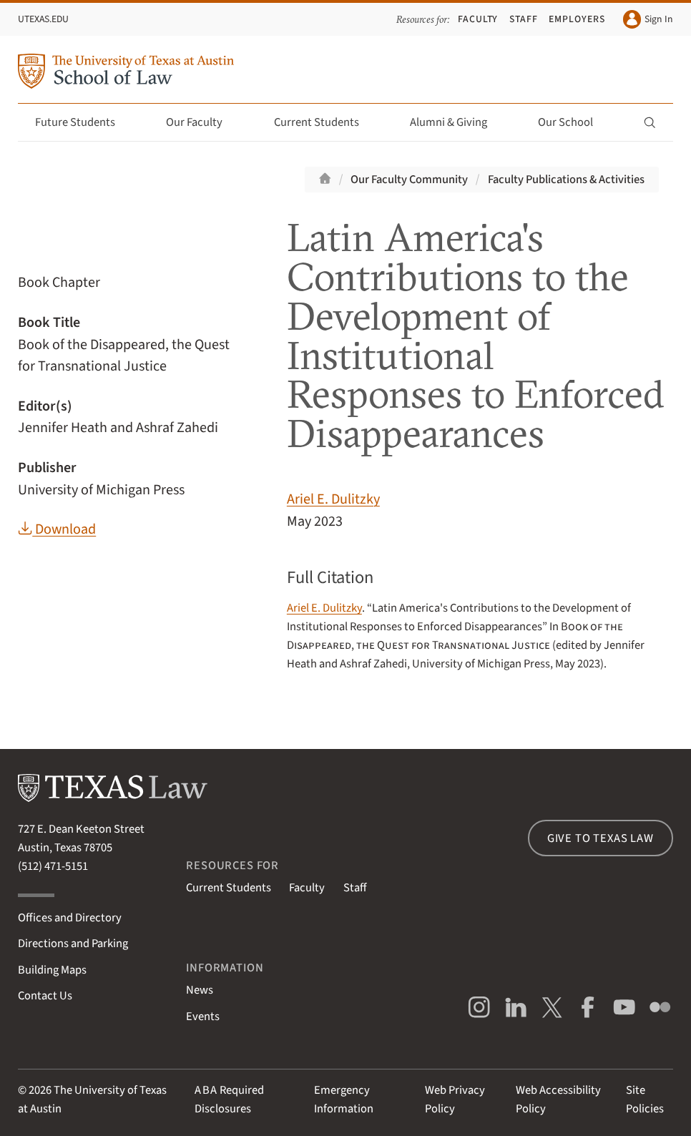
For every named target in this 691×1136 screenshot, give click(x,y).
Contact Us (45, 995)
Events (203, 1016)
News (199, 990)
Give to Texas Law (600, 838)
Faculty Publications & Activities (566, 179)
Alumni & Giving (457, 122)
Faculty (478, 19)
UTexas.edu (43, 19)
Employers (577, 19)
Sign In (648, 19)
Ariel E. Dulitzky (333, 499)
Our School (573, 122)
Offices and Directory (70, 917)
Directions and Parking (73, 943)
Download (57, 529)
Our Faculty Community (409, 179)
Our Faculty (202, 122)
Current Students (325, 122)
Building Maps (52, 970)
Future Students (83, 122)
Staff (523, 19)
